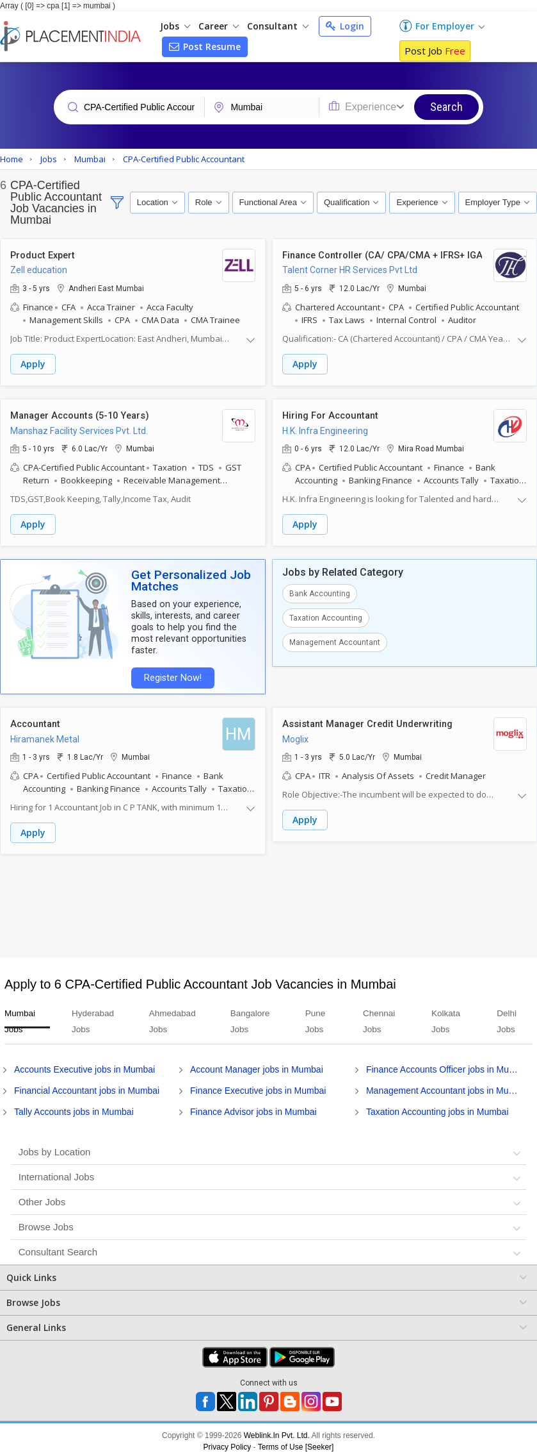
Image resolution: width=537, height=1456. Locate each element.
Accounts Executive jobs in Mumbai (84, 1066)
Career (218, 26)
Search (446, 106)
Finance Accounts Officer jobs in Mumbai (444, 1066)
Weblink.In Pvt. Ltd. (277, 1432)
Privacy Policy (228, 1443)
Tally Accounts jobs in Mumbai (74, 1108)
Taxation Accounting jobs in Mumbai (437, 1108)
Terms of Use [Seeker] (296, 1443)
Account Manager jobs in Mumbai (256, 1066)
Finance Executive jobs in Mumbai (258, 1087)
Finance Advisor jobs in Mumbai (253, 1108)
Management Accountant (334, 641)
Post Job (435, 50)
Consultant (278, 26)
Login (345, 26)
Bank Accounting (319, 592)
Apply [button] (32, 364)
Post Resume (205, 46)
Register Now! (170, 676)
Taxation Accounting (325, 616)
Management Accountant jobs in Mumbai (444, 1087)
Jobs (175, 26)
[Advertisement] (267, 903)
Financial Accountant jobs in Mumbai (86, 1087)
